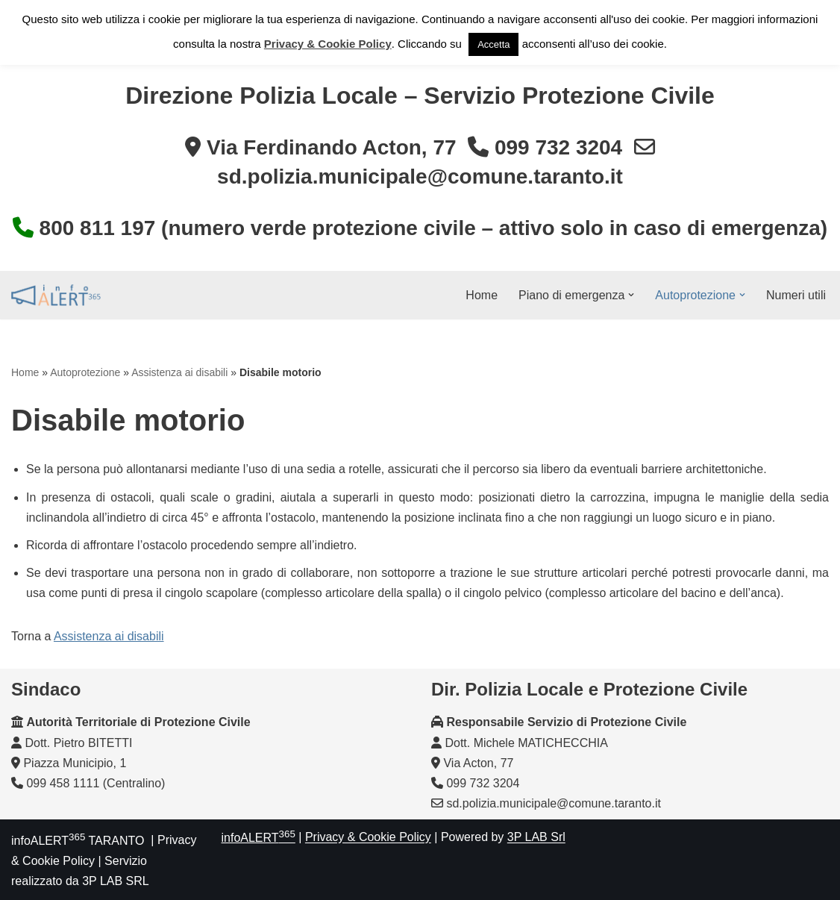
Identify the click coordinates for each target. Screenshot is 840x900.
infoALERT (258, 837)
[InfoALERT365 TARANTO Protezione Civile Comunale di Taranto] (56, 294)
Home (482, 295)
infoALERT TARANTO (77, 840)
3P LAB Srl (536, 837)
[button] (631, 295)
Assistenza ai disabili (179, 372)
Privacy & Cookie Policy (368, 837)
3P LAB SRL (115, 881)
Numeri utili (796, 295)
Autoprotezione (85, 372)
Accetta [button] (493, 44)
